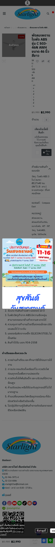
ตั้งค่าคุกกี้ (41, 530)
